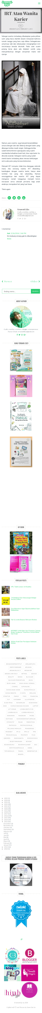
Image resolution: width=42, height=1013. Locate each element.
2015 (6, 818)
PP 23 (18, 732)
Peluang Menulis (14, 728)
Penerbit (9, 732)
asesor (34, 673)
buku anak (11, 683)
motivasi (9, 719)
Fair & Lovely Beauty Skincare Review (24, 620)
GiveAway (17, 699)
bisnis (20, 677)
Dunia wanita (10, 693)
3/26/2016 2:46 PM (18, 233)
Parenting (31, 722)
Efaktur (6, 696)
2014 (6, 820)
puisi (33, 735)
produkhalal (11, 735)
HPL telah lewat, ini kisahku (21, 587)
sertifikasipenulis (16, 748)
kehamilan (20, 703)
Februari (7, 843)
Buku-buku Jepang (26, 683)
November (7, 825)
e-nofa (23, 693)
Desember (7, 824)
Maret (6, 841)
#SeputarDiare (15, 667)
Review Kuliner (24, 744)
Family (16, 696)
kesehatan (33, 703)
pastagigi (12, 725)
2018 (6, 812)
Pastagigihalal (26, 725)
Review (29, 741)
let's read (12, 709)
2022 (6, 804)
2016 (6, 816)
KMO (5, 706)
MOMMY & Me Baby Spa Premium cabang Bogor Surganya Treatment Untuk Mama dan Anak (25, 632)
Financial (34, 696)
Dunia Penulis (29, 690)
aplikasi (28, 667)
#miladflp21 (30, 664)
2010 (6, 849)
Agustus (7, 831)
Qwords (7, 738)
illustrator (29, 699)
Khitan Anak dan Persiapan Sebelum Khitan (23, 642)
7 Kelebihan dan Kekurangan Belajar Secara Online (23, 598)
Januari (6, 845)
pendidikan (29, 728)
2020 (6, 808)
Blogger (29, 677)
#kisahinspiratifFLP (14, 664)
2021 (6, 806)
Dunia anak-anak (13, 690)
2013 (6, 822)
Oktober (7, 827)
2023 (6, 802)
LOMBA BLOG (13, 712)
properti (24, 735)
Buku (31, 680)
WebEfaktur (32, 751)
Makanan (11, 715)
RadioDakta (19, 738)
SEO (35, 744)
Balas (9, 239)
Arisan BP (28, 670)
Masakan (22, 715)
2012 (6, 847)
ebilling (32, 693)
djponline (26, 686)
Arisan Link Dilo (11, 673)
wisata (20, 754)
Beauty (11, 677)
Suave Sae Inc (31, 1007)
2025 (6, 798)
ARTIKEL (24, 673)
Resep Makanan (16, 741)
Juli (5, 833)
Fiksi (21, 25)
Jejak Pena (8, 703)
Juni (5, 835)
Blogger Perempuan (17, 680)
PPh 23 (26, 732)
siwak (30, 748)
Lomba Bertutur (26, 709)
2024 (6, 800)
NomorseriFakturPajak (26, 719)
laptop (35, 706)
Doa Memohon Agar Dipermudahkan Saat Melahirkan (25, 609)
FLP (8, 699)
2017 (6, 814)
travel (20, 751)
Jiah (8, 233)
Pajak (20, 722)
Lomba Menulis (28, 712)
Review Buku (9, 744)
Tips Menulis (9, 751)
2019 (6, 810)
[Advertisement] (21, 499)
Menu (38, 1)
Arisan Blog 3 (15, 670)
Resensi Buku (32, 738)
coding (15, 686)
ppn (34, 732)
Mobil (32, 715)
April (5, 839)
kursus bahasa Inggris (20, 706)
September (8, 829)
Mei (5, 837)
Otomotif (10, 722)
